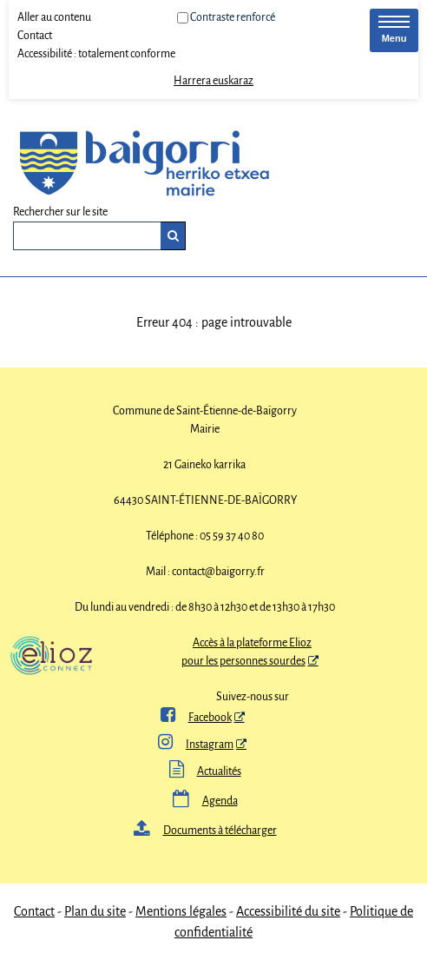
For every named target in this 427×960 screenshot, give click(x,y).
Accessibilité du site (288, 911)
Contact (34, 36)
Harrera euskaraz (213, 81)
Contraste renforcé (232, 17)
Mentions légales (181, 911)
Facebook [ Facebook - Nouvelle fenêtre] (196, 718)
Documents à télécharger (205, 830)
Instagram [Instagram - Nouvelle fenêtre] (195, 744)
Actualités (205, 771)
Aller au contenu (54, 17)
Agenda (205, 801)
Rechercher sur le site (60, 212)
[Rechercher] (173, 236)
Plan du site (95, 911)
